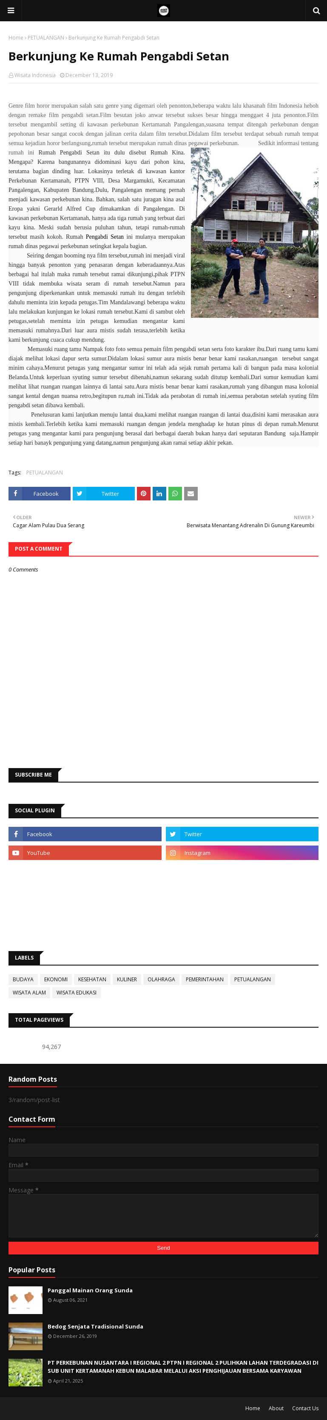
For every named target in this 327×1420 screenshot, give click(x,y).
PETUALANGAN (46, 37)
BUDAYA (23, 979)
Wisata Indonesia (35, 75)
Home (16, 37)
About (276, 1408)
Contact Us (305, 1408)
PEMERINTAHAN (205, 979)
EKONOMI (56, 979)
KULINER (127, 979)
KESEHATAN (92, 979)
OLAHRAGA (161, 979)
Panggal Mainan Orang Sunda (90, 1290)
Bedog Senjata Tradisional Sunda (95, 1326)
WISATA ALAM (29, 992)
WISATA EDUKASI (77, 992)
